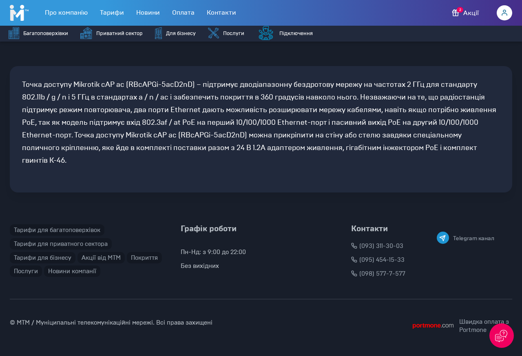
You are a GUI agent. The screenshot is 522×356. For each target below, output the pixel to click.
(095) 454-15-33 (378, 259)
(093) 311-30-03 (377, 246)
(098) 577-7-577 (378, 273)
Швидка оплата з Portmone (484, 326)
